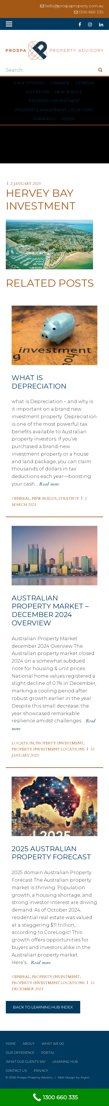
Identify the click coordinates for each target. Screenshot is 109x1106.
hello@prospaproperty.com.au (74, 5)
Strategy (45, 118)
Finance (60, 82)
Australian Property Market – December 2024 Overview (50, 610)
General (85, 82)
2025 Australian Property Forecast (51, 853)
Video (69, 118)
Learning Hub (65, 1062)
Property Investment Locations (54, 109)
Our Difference (20, 1053)
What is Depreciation (39, 382)
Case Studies (29, 82)
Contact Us (16, 1071)
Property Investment (54, 100)
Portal (47, 1053)
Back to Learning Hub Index (43, 1007)
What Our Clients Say (26, 1062)
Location (37, 91)
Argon (85, 1077)
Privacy (41, 1071)
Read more (49, 484)
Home (11, 1044)
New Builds (69, 91)
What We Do (53, 1044)
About (29, 1044)
